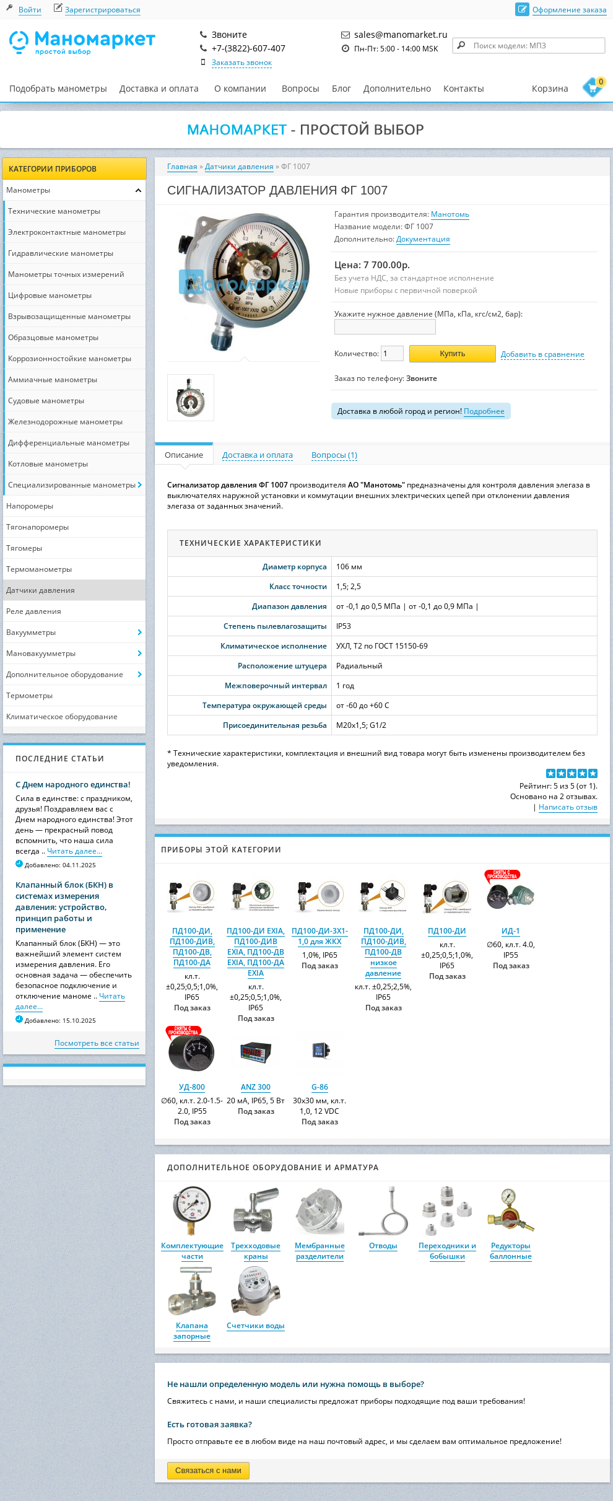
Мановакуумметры (41, 653)
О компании (240, 88)
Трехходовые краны (255, 1250)
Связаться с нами (208, 1470)
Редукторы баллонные (511, 1250)
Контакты (463, 88)
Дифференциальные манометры (68, 442)
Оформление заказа (570, 9)
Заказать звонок (242, 62)
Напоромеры (29, 506)
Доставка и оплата (159, 88)
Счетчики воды (256, 1325)
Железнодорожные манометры (65, 421)
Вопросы (301, 88)
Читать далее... (74, 851)
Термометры (29, 695)
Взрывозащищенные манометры (69, 316)
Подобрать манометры (58, 88)
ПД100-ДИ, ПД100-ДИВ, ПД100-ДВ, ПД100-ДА (192, 947)
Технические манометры (54, 211)
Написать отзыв (568, 807)
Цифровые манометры (50, 295)
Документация (423, 239)
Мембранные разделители (320, 1250)
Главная (182, 166)
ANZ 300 (256, 1087)
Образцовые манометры (53, 337)
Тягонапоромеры (37, 527)
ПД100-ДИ (447, 931)
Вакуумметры (31, 632)
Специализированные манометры (72, 484)
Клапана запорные (192, 1330)
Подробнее (484, 411)
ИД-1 (511, 931)
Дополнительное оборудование (64, 674)
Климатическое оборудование (62, 716)
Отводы (383, 1245)
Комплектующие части (192, 1250)
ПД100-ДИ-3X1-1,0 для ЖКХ (320, 936)
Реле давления (33, 611)
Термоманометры (39, 569)
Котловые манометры (48, 463)
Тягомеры (24, 548)
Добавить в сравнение (543, 354)
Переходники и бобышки (447, 1250)
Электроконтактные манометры (67, 232)
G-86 (319, 1087)
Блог (341, 88)
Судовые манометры (46, 400)
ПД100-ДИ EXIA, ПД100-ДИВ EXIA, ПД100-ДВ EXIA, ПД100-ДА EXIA (256, 952)
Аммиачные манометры (52, 379)
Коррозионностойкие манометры (69, 358)
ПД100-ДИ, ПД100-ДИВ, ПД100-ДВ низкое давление (383, 952)
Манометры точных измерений (66, 274)
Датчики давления (40, 590)
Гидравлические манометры (60, 253)
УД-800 (192, 1087)
